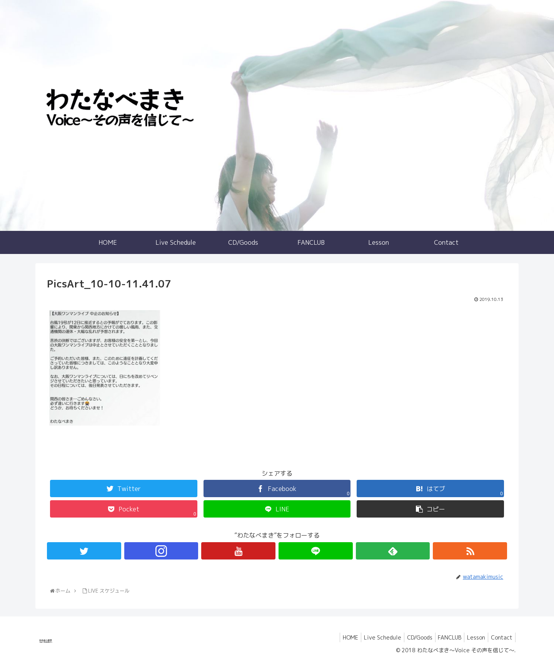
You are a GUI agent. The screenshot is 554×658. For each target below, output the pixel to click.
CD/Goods (411, 637)
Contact (500, 637)
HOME (337, 637)
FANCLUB (444, 637)
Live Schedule (371, 637)
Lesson (473, 637)
